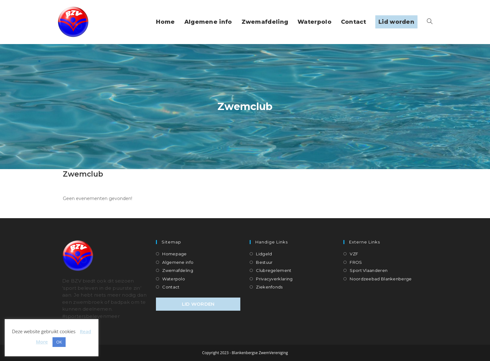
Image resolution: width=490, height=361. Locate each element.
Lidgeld (264, 253)
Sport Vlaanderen (369, 270)
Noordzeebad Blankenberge (381, 278)
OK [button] (59, 342)
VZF (354, 253)
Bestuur (264, 262)
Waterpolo (173, 278)
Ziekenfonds (269, 286)
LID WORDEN (198, 304)
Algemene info (177, 262)
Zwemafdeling (177, 270)
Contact (170, 286)
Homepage (174, 253)
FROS (356, 262)
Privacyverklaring (274, 278)
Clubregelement (273, 270)
